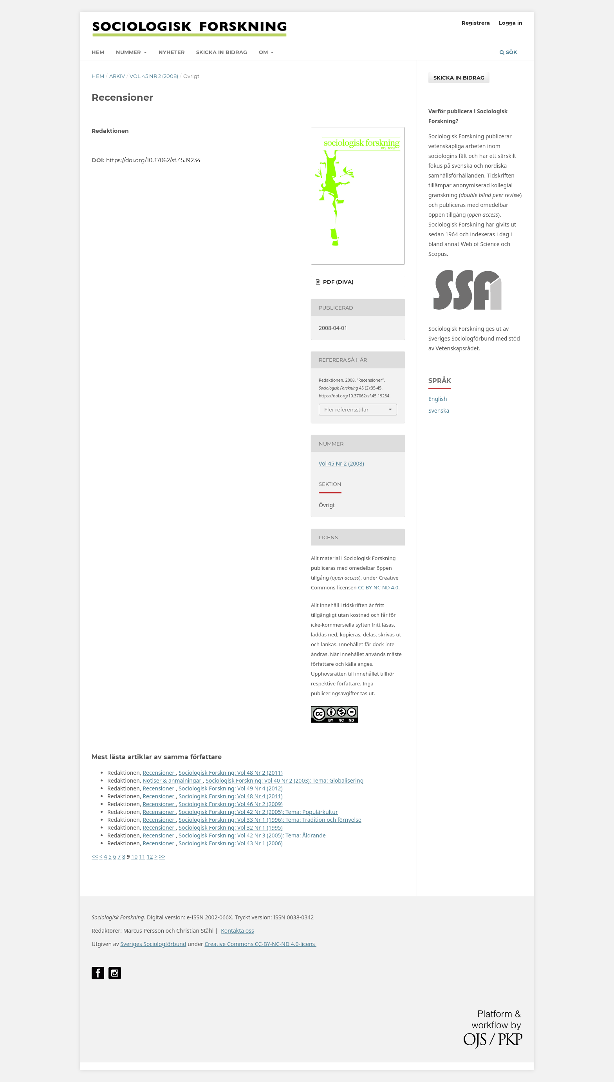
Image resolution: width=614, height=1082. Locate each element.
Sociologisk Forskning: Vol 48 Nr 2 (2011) (230, 772)
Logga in (510, 23)
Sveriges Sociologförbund (153, 944)
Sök (508, 52)
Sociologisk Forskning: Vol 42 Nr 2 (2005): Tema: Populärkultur (258, 812)
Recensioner (159, 772)
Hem (98, 52)
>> (162, 856)
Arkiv (117, 76)
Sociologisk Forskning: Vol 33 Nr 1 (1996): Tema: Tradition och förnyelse (270, 819)
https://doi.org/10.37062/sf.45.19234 (153, 160)
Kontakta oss (237, 930)
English (437, 398)
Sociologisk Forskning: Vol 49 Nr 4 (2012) (230, 788)
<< (95, 856)
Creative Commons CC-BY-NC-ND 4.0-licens (260, 944)
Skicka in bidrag (221, 52)
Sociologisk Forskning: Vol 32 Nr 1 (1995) (230, 827)
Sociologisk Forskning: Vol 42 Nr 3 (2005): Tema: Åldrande (252, 835)
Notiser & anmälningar (173, 780)
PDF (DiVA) (337, 282)
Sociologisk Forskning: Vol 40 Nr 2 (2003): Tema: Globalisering (284, 780)
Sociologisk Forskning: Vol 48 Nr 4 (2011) (230, 796)
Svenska (438, 410)
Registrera (476, 23)
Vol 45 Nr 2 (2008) (154, 76)
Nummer (129, 52)
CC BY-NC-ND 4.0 (378, 587)
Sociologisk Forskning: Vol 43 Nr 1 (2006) (230, 843)
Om (264, 52)
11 (142, 856)
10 (134, 856)
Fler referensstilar (346, 409)
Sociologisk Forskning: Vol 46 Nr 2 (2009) (230, 804)
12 (150, 856)
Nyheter (172, 52)
